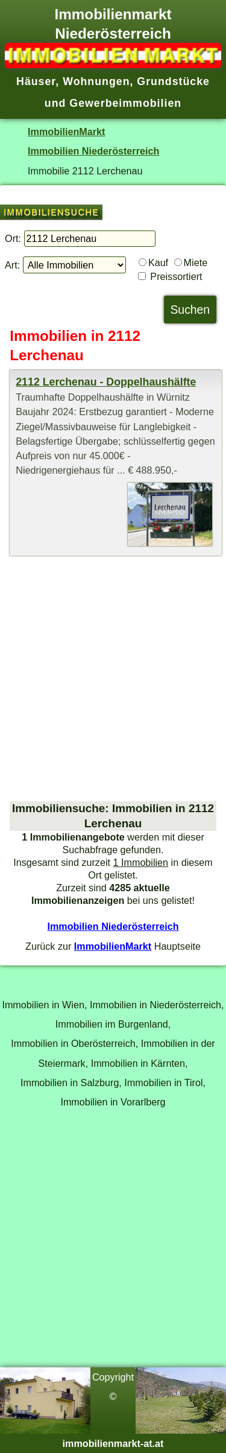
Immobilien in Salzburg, (71, 1082)
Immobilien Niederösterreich (93, 150)
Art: (12, 264)
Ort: (13, 238)
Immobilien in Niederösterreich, (157, 1004)
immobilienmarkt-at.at (113, 1443)
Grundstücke (173, 81)
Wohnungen (96, 81)
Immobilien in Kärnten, (139, 1063)
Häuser (35, 81)
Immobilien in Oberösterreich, (74, 1043)
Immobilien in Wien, (44, 1004)
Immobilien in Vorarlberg (112, 1101)
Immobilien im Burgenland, (113, 1024)
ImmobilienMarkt (66, 131)
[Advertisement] (113, 678)
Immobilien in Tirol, (165, 1082)
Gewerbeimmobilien (125, 103)
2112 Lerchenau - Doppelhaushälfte (106, 382)
